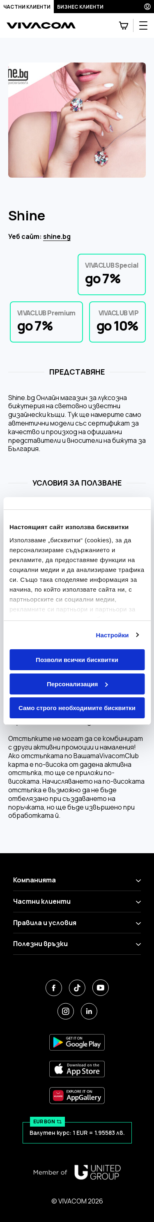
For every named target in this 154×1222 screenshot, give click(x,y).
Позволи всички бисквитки (77, 659)
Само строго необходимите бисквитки (77, 707)
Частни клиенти (27, 6)
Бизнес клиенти (80, 6)
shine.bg (57, 236)
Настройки (112, 635)
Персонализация (77, 683)
